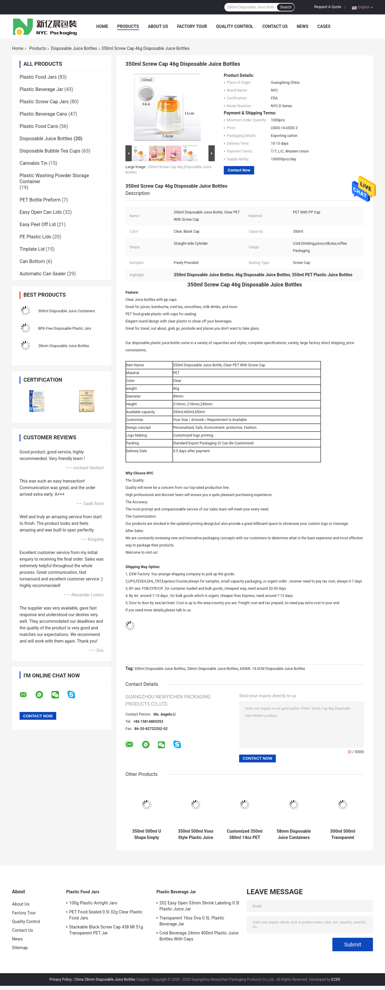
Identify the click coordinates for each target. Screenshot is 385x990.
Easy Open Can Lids (41, 212)
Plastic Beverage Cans (43, 114)
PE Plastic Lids (35, 237)
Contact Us (275, 26)
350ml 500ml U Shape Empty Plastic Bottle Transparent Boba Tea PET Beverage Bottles (146, 834)
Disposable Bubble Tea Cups (50, 151)
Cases (324, 26)
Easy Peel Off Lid (38, 224)
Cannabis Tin (34, 163)
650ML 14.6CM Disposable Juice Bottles (272, 669)
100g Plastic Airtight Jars (93, 903)
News (302, 26)
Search (285, 7)
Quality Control (234, 26)
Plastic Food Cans (39, 126)
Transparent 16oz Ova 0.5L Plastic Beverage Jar (191, 921)
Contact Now (239, 170)
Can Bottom (32, 261)
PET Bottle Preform (40, 200)
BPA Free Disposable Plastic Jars (64, 328)
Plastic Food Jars (38, 77)
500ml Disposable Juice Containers (66, 311)
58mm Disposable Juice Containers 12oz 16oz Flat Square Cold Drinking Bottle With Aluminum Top (294, 834)
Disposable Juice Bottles (74, 48)
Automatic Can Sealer (43, 274)
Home (102, 26)
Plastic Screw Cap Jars (44, 101)
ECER (335, 979)
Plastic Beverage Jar (41, 89)
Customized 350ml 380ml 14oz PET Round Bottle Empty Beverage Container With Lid (244, 834)
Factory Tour (192, 26)
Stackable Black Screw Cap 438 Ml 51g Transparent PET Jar (106, 930)
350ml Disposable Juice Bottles (159, 669)
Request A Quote (327, 7)
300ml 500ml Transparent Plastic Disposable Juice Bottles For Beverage (342, 834)
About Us (158, 26)
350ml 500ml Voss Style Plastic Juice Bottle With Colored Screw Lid (196, 834)
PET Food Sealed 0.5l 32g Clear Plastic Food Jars (106, 915)
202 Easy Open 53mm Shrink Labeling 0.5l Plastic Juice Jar (199, 906)
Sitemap (20, 947)
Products (128, 26)
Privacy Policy (61, 979)
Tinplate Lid (32, 249)
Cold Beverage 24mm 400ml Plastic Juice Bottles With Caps (199, 936)
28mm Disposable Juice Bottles (63, 346)
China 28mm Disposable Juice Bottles (104, 979)
